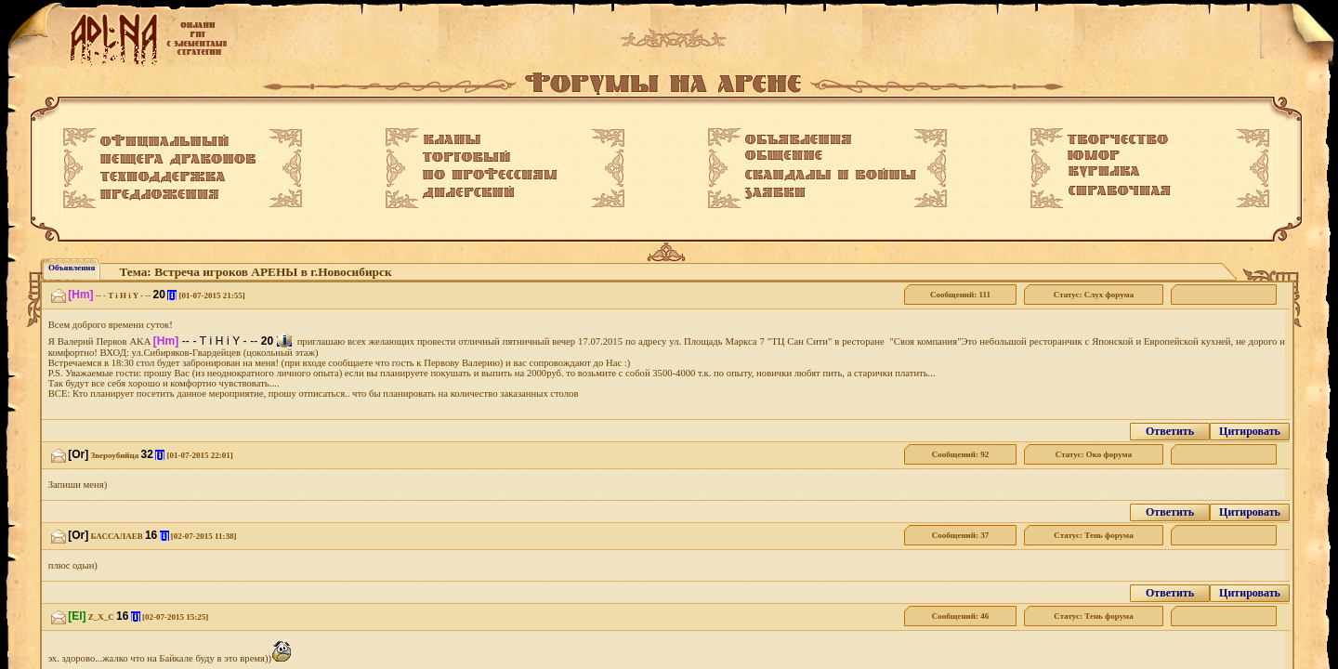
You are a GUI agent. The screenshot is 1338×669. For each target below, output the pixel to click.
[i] (172, 295)
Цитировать (1249, 431)
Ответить (1170, 431)
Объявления (71, 267)
